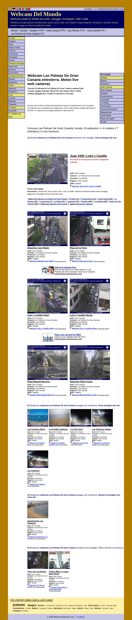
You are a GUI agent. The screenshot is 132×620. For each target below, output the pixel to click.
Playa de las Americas (75, 605)
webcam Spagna (85, 204)
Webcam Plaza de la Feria (82, 261)
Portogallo (13, 57)
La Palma (105, 103)
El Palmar (25, 611)
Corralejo (28, 608)
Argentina (13, 82)
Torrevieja (105, 608)
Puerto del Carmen (109, 109)
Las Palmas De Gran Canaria (25, 33)
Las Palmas (73, 30)
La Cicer (102, 605)
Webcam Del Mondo (35, 14)
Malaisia (12, 101)
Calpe (111, 608)
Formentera (42, 608)
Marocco (12, 89)
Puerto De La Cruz (61, 605)
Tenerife (104, 93)
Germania (13, 54)
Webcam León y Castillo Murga (84, 328)
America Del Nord (16, 63)
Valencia (97, 608)
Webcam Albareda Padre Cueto (84, 395)
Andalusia (17, 611)
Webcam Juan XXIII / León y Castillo (86, 186)
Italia (11, 44)
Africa (11, 85)
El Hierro (73, 199)
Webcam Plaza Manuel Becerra (41, 395)
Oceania (12, 108)
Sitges (74, 608)
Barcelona (105, 84)
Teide (85, 605)
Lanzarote (105, 100)
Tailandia (12, 104)
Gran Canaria (93, 30)
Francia (12, 51)
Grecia (12, 60)
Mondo (14, 30)
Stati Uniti (13, 67)
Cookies (80, 617)
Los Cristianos (49, 605)
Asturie (80, 608)
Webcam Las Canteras (37, 484)
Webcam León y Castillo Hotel (41, 328)
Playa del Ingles (107, 119)
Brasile (12, 79)
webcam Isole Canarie (59, 204)
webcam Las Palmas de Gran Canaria (52, 199)
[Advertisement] (75, 55)
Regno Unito (14, 48)
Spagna (33, 30)
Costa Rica (13, 73)
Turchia (12, 98)
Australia (12, 111)
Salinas (86, 608)
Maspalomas (106, 112)
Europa (23, 30)
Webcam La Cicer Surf (80, 443)
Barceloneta (67, 608)
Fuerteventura (107, 97)
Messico (12, 70)
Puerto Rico (106, 106)
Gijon (91, 608)
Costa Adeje (106, 116)
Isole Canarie (53, 30)
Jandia (103, 122)
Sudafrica (13, 92)
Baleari (35, 608)
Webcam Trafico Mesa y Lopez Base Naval (58, 588)
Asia (11, 95)
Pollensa (50, 608)
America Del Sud (16, 76)
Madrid (104, 81)
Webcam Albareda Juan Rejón (41, 261)
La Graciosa (45, 201)
